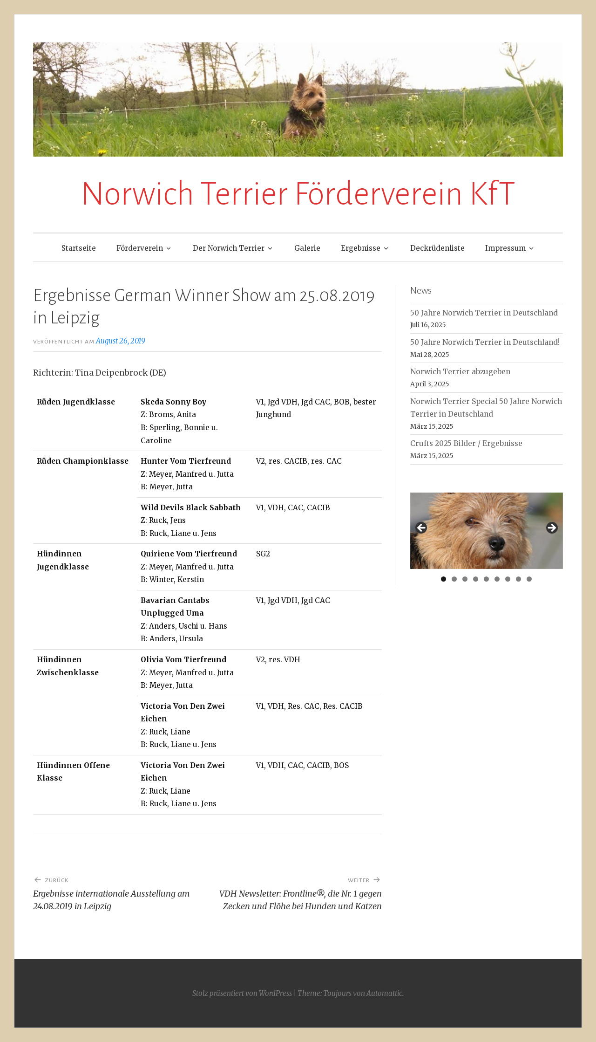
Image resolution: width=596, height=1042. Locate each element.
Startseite (78, 248)
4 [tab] (475, 579)
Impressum (505, 248)
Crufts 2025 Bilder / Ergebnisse (466, 443)
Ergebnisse (360, 248)
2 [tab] (454, 579)
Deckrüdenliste (437, 248)
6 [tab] (497, 579)
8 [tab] (518, 579)
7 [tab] (507, 579)
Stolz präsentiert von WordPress (242, 993)
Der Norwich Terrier (228, 248)
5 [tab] (486, 579)
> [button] (551, 528)
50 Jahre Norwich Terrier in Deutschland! (485, 342)
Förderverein (139, 248)
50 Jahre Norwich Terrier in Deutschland (484, 312)
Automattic (384, 993)
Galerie (307, 248)
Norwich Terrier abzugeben (460, 371)
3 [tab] (464, 579)
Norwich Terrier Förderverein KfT (298, 194)
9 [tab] (529, 579)
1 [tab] (443, 579)
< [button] (422, 528)
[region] (486, 531)
